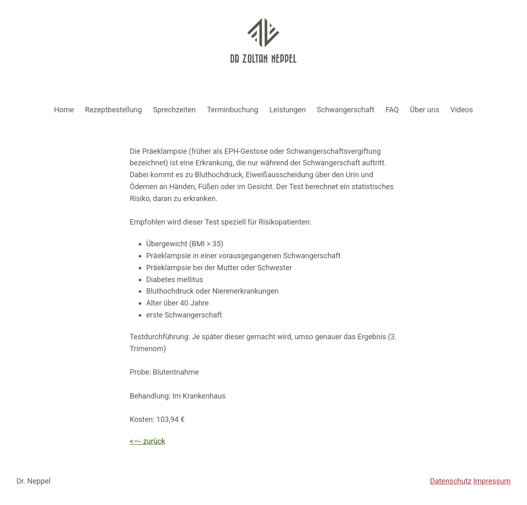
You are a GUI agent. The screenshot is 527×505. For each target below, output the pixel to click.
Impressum (492, 481)
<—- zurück (147, 441)
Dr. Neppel (33, 481)
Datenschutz (450, 481)
